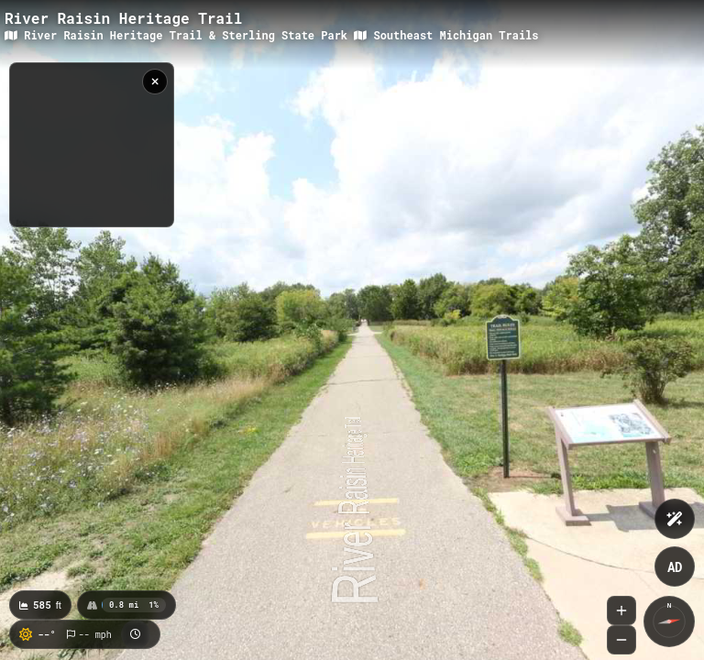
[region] (91, 144)
